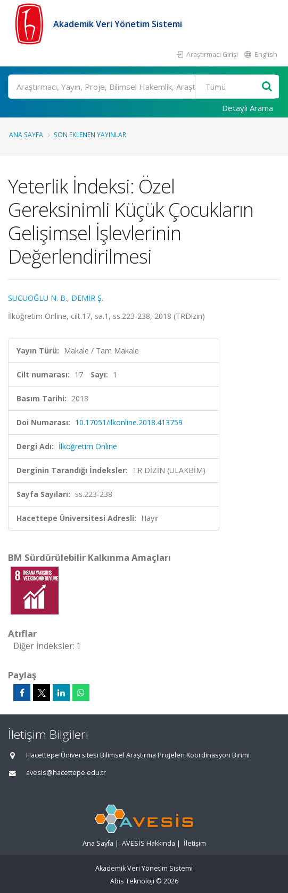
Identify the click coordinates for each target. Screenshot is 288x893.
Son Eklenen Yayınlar (90, 134)
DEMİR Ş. (87, 298)
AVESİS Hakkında (148, 843)
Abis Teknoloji (132, 881)
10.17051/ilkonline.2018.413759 (129, 422)
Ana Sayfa (26, 134)
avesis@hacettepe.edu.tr (66, 772)
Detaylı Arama (247, 108)
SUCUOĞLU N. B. (37, 298)
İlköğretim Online (88, 446)
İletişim (195, 843)
